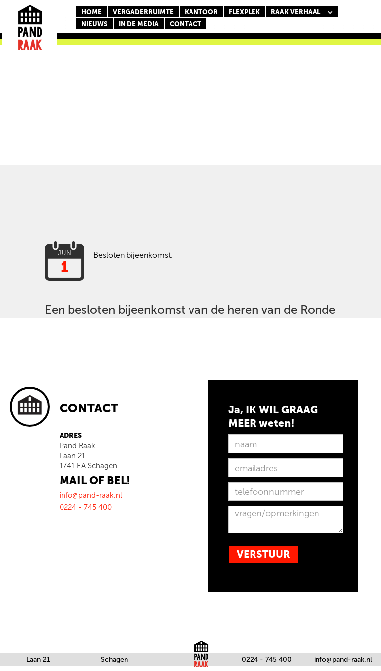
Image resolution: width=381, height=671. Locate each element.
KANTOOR (201, 12)
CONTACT (185, 24)
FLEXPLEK (244, 12)
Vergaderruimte (143, 12)
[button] (302, 12)
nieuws (94, 24)
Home (91, 12)
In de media (139, 24)
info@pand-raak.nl (343, 659)
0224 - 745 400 (267, 659)
